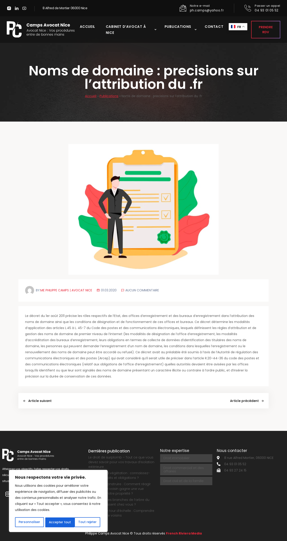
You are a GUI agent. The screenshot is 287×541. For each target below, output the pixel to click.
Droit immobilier (176, 458)
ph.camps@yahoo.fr (207, 10)
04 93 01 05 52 (266, 10)
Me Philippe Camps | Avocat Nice (66, 290)
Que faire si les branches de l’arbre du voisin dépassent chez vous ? (118, 502)
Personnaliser (29, 522)
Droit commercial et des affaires (182, 469)
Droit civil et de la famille (182, 479)
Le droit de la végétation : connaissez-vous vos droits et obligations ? (119, 475)
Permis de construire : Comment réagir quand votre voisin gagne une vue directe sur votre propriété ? (119, 489)
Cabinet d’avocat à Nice (125, 30)
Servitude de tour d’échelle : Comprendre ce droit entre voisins (121, 513)
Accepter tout (86, 522)
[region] (58, 501)
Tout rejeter (57, 522)
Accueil (86, 27)
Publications (178, 27)
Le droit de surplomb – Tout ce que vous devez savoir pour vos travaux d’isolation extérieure (121, 462)
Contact (214, 27)
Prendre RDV (266, 30)
